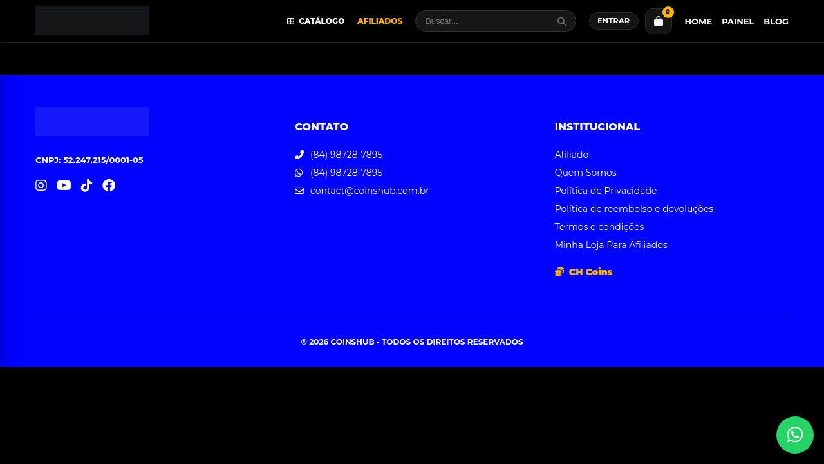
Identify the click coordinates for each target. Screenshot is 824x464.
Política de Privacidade (606, 191)
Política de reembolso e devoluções (634, 209)
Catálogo (316, 21)
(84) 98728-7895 (346, 154)
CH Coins (584, 272)
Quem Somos (586, 173)
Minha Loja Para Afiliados (611, 245)
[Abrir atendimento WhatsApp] (795, 435)
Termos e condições (599, 227)
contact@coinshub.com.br (369, 191)
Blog (776, 21)
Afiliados (379, 21)
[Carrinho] (658, 21)
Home (699, 21)
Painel (738, 21)
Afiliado (572, 154)
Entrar (613, 20)
